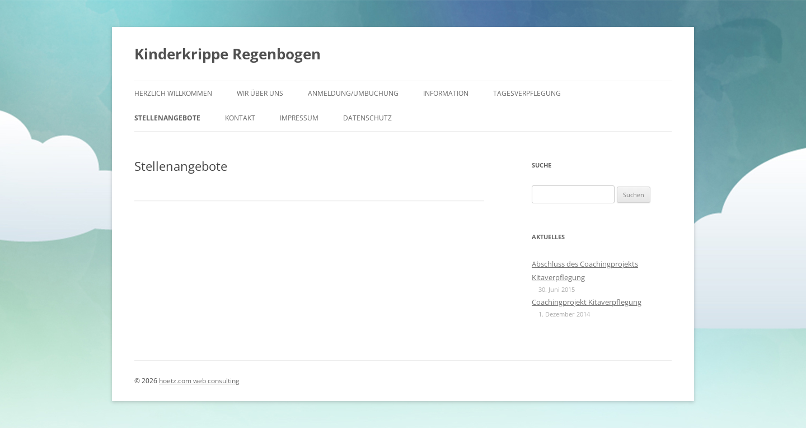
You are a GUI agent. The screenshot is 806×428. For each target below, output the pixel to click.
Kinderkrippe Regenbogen (227, 54)
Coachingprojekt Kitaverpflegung (586, 302)
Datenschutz (367, 118)
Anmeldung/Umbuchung (353, 93)
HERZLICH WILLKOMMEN (173, 93)
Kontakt (240, 118)
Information (445, 93)
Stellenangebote (167, 118)
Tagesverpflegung (527, 93)
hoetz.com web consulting (199, 380)
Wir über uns (260, 93)
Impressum (299, 118)
